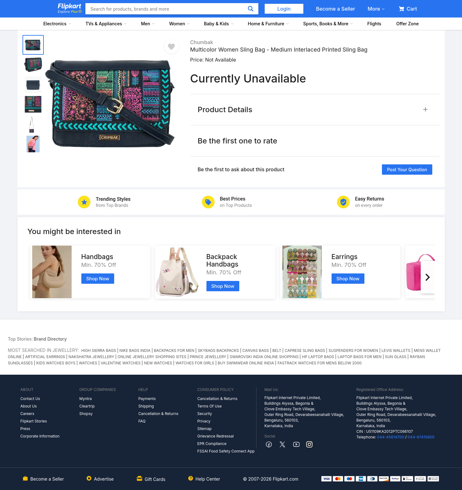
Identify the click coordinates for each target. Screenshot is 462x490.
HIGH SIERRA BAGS (98, 350)
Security (204, 413)
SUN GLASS (395, 356)
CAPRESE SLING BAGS (305, 350)
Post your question (407, 169)
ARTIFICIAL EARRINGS (45, 356)
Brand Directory (50, 339)
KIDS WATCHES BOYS (55, 363)
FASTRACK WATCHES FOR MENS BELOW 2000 (319, 363)
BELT (276, 350)
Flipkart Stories (33, 421)
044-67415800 (421, 437)
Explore (70, 11)
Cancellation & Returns (158, 413)
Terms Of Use (209, 406)
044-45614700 (390, 437)
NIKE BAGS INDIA (134, 350)
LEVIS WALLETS (396, 350)
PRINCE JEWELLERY (208, 356)
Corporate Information (39, 436)
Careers (27, 413)
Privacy (204, 421)
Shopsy (86, 413)
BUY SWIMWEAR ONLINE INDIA (246, 363)
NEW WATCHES (158, 363)
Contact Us (30, 398)
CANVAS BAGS (255, 350)
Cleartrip (87, 406)
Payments (147, 398)
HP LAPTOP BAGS (318, 356)
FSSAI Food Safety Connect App (226, 451)
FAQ (141, 421)
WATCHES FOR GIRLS (194, 363)
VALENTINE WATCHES (121, 363)
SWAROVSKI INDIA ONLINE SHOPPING (264, 356)
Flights (374, 23)
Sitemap (204, 428)
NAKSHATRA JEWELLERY (91, 356)
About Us (28, 406)
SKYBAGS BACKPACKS (218, 350)
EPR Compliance (211, 443)
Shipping (146, 406)
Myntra (85, 398)
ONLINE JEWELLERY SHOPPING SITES (152, 356)
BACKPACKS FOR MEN (174, 350)
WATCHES (88, 363)
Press (25, 428)
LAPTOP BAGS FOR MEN (360, 356)
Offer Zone (407, 23)
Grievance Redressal (215, 436)
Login (284, 9)
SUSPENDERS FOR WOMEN (353, 350)
